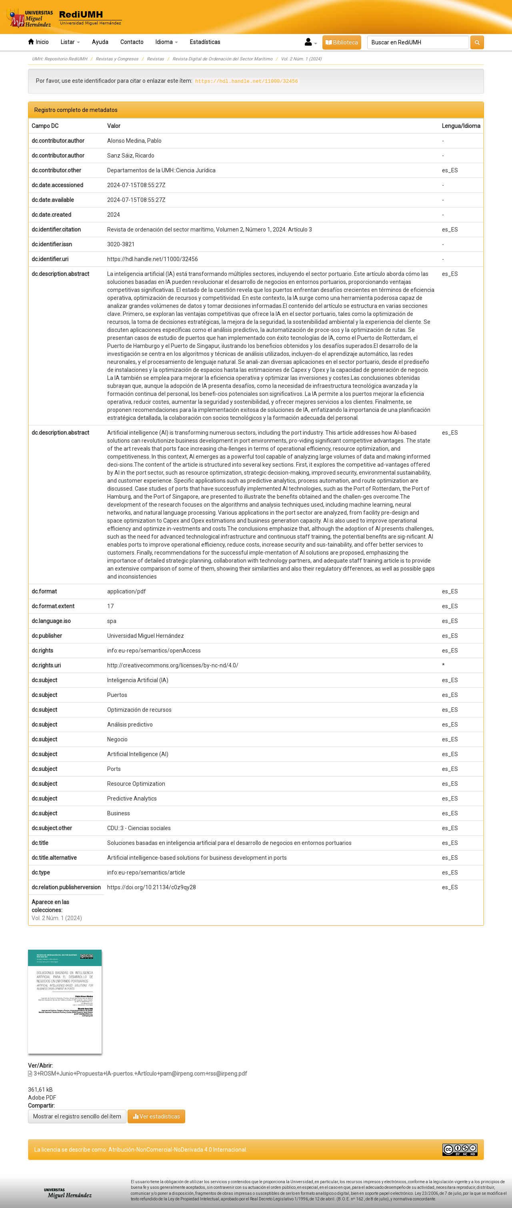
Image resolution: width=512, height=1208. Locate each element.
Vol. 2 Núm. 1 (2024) (301, 59)
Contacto (132, 42)
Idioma (167, 42)
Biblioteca (342, 42)
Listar (70, 42)
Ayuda (100, 42)
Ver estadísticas (156, 1116)
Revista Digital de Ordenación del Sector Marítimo (222, 59)
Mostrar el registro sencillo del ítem (77, 1116)
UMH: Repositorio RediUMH (59, 59)
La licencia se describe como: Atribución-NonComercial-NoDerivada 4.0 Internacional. (140, 1149)
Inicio (38, 41)
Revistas (155, 59)
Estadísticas (205, 42)
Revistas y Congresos (117, 59)
